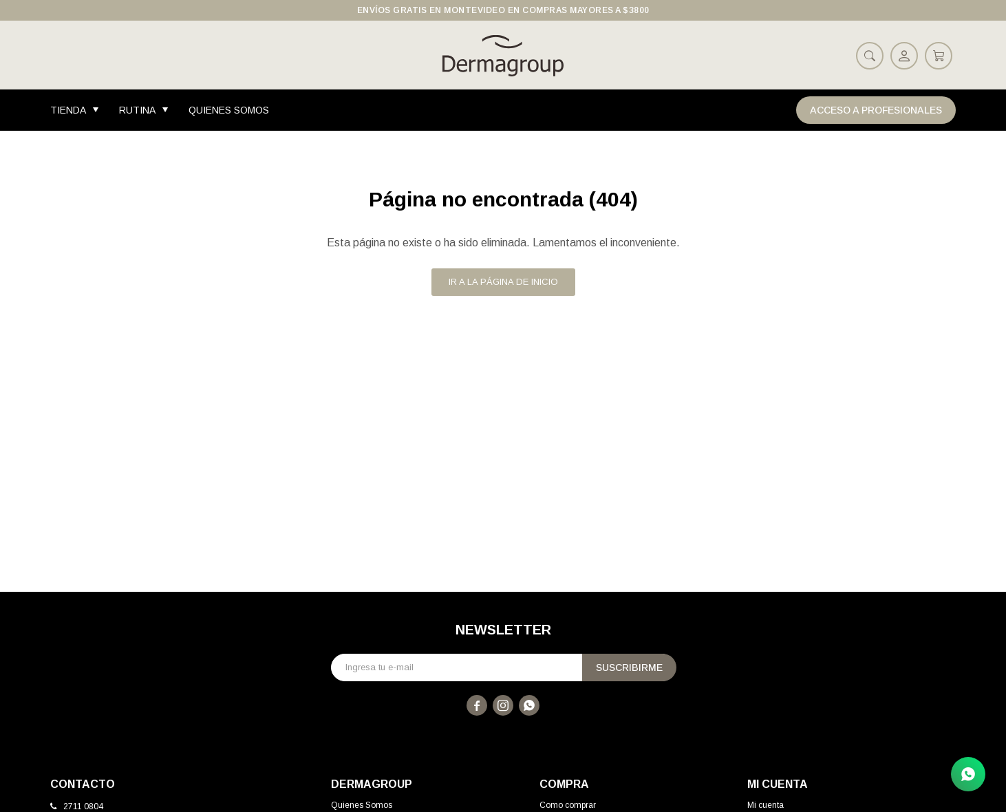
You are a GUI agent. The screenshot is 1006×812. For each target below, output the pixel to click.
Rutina (137, 110)
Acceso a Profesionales (876, 110)
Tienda (68, 110)
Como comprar (567, 805)
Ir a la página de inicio (503, 282)
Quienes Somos (229, 110)
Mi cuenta (765, 805)
